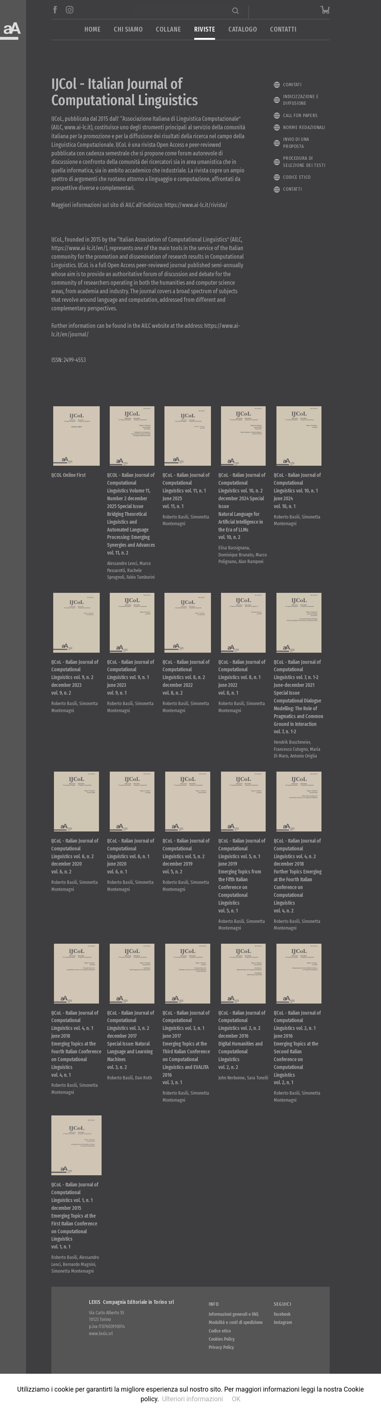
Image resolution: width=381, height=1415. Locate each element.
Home (92, 29)
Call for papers (300, 115)
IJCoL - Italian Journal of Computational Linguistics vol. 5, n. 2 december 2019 (186, 857)
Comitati (292, 84)
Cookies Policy (222, 1340)
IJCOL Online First (68, 475)
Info (214, 1305)
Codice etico (297, 177)
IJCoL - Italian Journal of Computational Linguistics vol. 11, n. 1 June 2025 (186, 491)
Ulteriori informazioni (192, 1399)
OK (236, 1399)
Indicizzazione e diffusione (300, 100)
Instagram (283, 1323)
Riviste (204, 29)
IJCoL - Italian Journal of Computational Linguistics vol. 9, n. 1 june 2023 (130, 678)
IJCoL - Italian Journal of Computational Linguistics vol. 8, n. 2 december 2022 (186, 678)
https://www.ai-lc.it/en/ (78, 248)
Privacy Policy (221, 1348)
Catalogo (242, 29)
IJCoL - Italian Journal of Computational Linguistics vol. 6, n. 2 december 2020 (74, 857)
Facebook (282, 1315)
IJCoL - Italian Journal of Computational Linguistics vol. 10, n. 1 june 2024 (297, 491)
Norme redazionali (304, 127)
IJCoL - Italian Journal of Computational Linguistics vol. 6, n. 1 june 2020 (130, 857)
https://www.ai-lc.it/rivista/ (196, 205)
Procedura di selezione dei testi (304, 161)
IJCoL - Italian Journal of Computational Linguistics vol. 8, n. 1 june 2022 (241, 678)
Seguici (282, 1305)
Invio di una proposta (296, 142)
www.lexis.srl (101, 1334)
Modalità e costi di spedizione (236, 1323)
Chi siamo (128, 29)
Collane (168, 29)
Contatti (283, 29)
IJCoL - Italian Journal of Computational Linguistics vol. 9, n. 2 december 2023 (74, 678)
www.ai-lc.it (77, 127)
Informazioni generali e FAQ (234, 1315)
